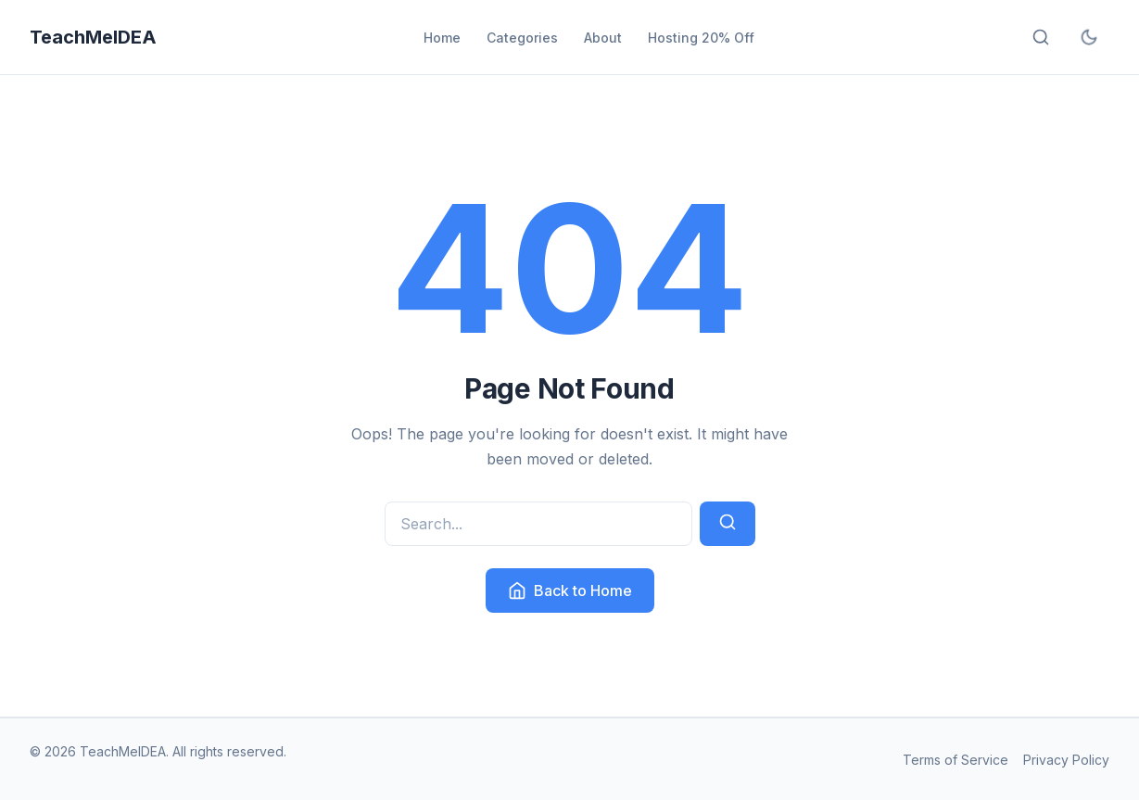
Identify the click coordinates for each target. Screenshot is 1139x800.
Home (442, 37)
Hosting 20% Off (701, 37)
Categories (522, 37)
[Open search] (1040, 37)
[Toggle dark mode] (1089, 37)
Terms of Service (955, 760)
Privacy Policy (1066, 760)
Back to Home (570, 590)
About (603, 37)
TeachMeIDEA (93, 37)
